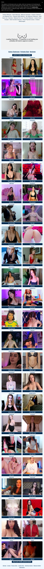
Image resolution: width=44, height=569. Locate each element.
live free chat (32, 412)
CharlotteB (32, 309)
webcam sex (11, 349)
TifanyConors (11, 267)
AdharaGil (11, 183)
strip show (32, 118)
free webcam (11, 454)
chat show (11, 160)
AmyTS (32, 540)
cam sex (11, 559)
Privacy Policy (14, 565)
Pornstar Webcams (28, 18)
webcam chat (32, 370)
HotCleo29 (11, 435)
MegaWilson (11, 309)
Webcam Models (37, 565)
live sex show (11, 244)
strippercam (32, 244)
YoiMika (32, 204)
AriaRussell (32, 477)
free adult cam (32, 160)
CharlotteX (32, 372)
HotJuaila (12, 120)
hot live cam (32, 76)
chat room (32, 139)
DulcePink (11, 456)
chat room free (11, 328)
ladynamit (11, 477)
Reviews (33, 52)
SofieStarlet (32, 519)
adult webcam (11, 307)
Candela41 (32, 414)
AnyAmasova (11, 498)
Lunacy (11, 540)
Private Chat (24, 52)
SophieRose (32, 57)
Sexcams (10, 18)
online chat (32, 97)
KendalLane (32, 183)
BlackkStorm (11, 351)
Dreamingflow (32, 267)
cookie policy (35, 7)
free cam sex (32, 181)
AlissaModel (11, 393)
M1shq (11, 330)
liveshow (11, 265)
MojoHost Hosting (29, 565)
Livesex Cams (37, 18)
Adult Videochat (16, 14)
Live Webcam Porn (7, 16)
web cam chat (32, 496)
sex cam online (11, 223)
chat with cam (11, 97)
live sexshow (32, 202)
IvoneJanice (32, 351)
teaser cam (11, 202)
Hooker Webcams (7, 14)
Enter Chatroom (14, 52)
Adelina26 (11, 162)
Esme (11, 78)
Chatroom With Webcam (19, 16)
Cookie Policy (21, 565)
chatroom (32, 286)
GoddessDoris (32, 393)
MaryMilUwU (11, 372)
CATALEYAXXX (32, 435)
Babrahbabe (11, 204)
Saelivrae (11, 288)
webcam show (11, 370)
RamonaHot (32, 141)
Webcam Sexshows (26, 14)
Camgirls (6, 19)
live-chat (32, 223)
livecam (11, 391)
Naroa (11, 141)
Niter (32, 456)
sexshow (11, 76)
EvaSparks (32, 78)
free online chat (11, 181)
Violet (32, 225)
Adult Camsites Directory (16, 19)
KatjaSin (11, 57)
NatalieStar (11, 414)
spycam (11, 118)
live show (11, 496)
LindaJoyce (11, 519)
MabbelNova (32, 288)
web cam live (11, 286)
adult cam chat (32, 433)
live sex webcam (11, 139)
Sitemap (4, 565)
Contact (8, 565)
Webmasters (22, 567)
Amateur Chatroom (36, 14)
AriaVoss (32, 330)
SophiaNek (11, 225)
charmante (11, 99)
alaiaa (32, 162)
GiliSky (32, 246)
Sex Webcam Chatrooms (32, 16)
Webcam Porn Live (18, 18)
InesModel (11, 246)
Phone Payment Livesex (29, 19)
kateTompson (32, 498)
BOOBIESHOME (32, 99)
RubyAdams (32, 120)
